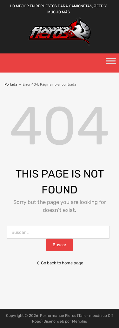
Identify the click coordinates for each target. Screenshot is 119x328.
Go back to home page (59, 263)
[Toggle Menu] (111, 63)
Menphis (79, 321)
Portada (10, 84)
